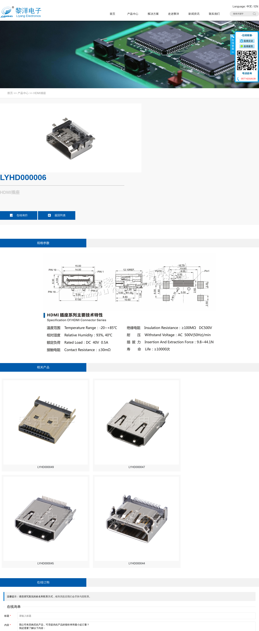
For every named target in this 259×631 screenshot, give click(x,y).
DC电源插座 (76, 596)
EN (256, 6)
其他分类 (116, 609)
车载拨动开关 (203, 602)
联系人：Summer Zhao (16, 589)
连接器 (157, 602)
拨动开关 (116, 582)
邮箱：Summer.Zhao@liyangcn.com (24, 602)
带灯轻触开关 (77, 576)
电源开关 (158, 582)
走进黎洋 (173, 13)
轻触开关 (116, 576)
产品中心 (132, 13)
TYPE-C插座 (77, 589)
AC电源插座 (118, 596)
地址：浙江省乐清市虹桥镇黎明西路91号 (27, 576)
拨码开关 (74, 609)
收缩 (232, 44)
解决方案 (153, 13)
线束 (114, 602)
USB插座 (200, 582)
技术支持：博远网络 (246, 626)
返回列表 (191, 145)
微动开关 (74, 582)
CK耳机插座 (160, 596)
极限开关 (158, 576)
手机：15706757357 (14, 596)
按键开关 (200, 576)
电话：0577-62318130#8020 (19, 583)
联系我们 (214, 13)
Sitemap (54, 626)
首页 (112, 13)
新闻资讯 (193, 13)
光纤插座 (74, 602)
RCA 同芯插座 (203, 596)
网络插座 (158, 589)
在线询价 (153, 145)
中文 (249, 6)
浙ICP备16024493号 (222, 626)
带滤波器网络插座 (206, 589)
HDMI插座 (39, 93)
